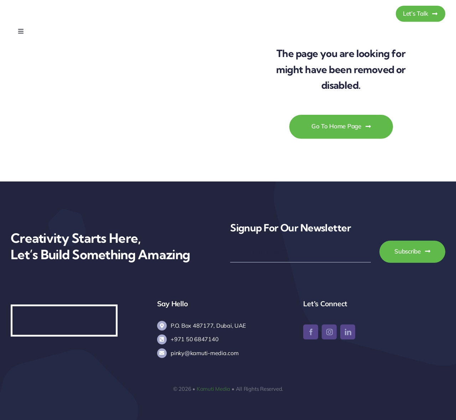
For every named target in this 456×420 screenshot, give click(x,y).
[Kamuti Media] (47, 6)
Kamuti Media (213, 388)
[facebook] (310, 331)
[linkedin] (347, 331)
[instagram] (329, 331)
